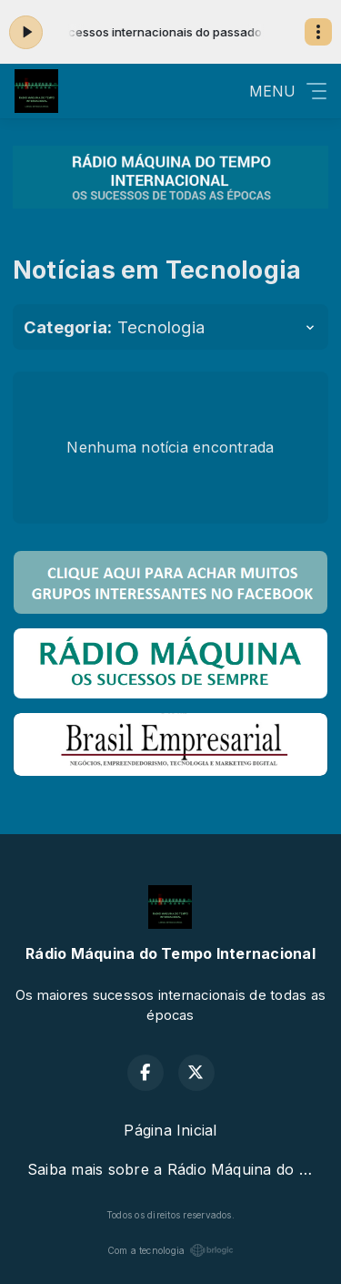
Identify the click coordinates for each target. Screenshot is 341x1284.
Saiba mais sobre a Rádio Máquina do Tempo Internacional (177, 1169)
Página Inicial (170, 1130)
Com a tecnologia (171, 1250)
